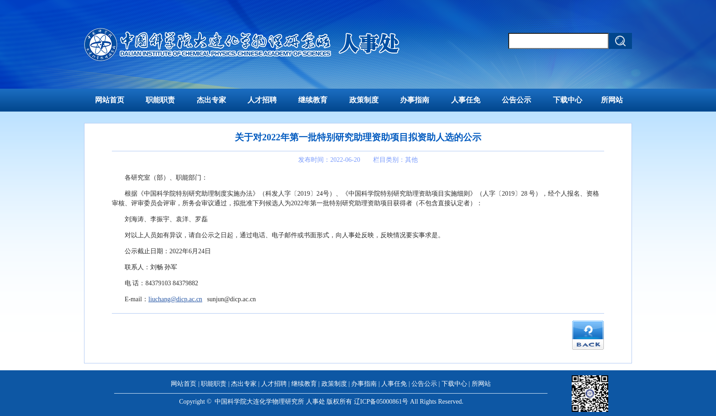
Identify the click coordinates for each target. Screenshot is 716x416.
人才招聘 (262, 100)
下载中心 (567, 100)
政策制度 (364, 100)
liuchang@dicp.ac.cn (175, 299)
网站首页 (109, 100)
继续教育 (312, 100)
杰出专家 (211, 100)
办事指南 (414, 100)
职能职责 (160, 100)
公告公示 (516, 100)
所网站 (612, 100)
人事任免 (465, 100)
